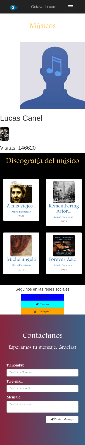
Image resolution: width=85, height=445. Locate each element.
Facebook (42, 297)
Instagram (42, 311)
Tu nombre (15, 366)
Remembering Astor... (64, 209)
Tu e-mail (14, 382)
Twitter (42, 304)
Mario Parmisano (21, 212)
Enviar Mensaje (62, 420)
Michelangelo (21, 260)
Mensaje (13, 398)
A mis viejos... (21, 206)
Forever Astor (63, 260)
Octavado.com (43, 7)
